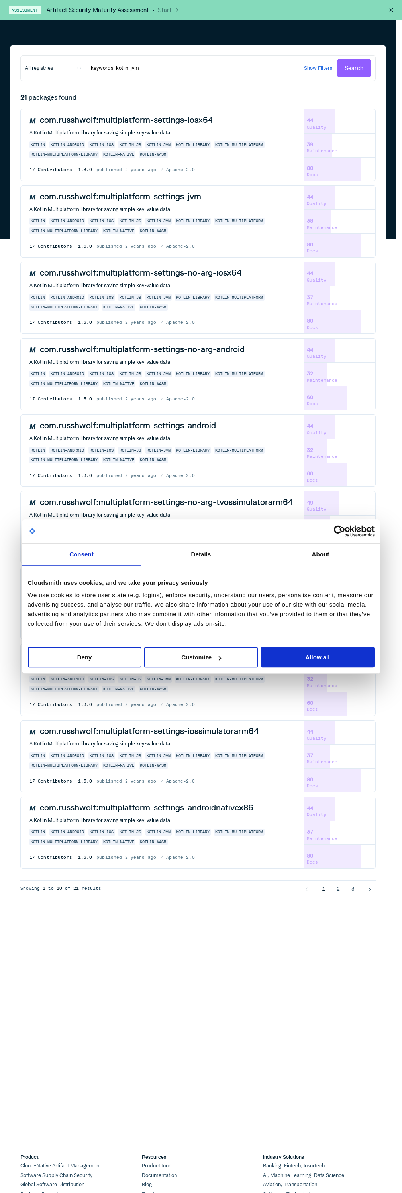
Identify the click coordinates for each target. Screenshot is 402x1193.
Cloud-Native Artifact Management (60, 1166)
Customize (201, 657)
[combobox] (53, 68)
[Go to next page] (369, 888)
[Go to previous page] (307, 888)
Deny (84, 657)
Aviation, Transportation (290, 1184)
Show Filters (318, 68)
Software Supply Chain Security (56, 1175)
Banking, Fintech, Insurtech (294, 1166)
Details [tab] (201, 554)
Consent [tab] (81, 554)
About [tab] (320, 554)
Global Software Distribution (52, 1184)
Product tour (156, 1166)
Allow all (318, 657)
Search (354, 68)
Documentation (159, 1175)
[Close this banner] (391, 10)
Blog (147, 1184)
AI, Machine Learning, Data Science (303, 1175)
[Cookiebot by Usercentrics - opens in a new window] (340, 531)
